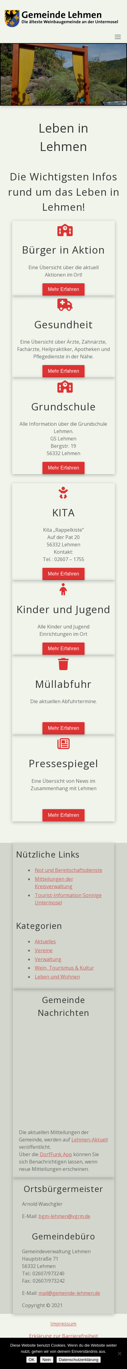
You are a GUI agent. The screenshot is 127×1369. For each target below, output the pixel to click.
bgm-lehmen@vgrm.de (64, 1216)
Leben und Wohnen (57, 976)
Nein (46, 1359)
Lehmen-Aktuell (89, 1139)
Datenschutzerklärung (79, 1359)
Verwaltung (48, 959)
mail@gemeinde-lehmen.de (69, 1293)
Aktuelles (45, 941)
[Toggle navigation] (118, 37)
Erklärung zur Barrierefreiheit (63, 1336)
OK (31, 1359)
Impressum (63, 1323)
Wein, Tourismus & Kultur (64, 967)
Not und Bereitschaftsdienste (68, 870)
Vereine (44, 950)
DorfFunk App (56, 1154)
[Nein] (119, 1353)
